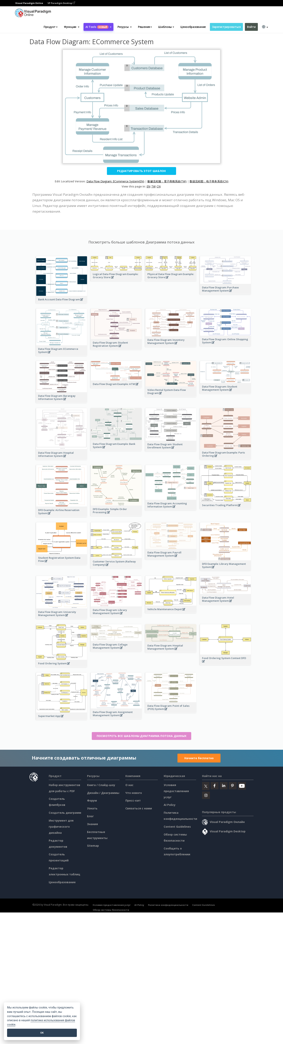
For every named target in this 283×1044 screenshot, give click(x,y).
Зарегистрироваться (226, 27)
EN (148, 186)
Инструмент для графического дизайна (61, 827)
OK (42, 1032)
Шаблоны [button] (166, 27)
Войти (251, 27)
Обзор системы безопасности (111, 909)
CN (159, 186)
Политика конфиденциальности (168, 904)
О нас (129, 785)
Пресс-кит (133, 800)
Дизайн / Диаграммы (103, 793)
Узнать (92, 808)
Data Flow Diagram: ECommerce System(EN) (115, 181)
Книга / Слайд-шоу (101, 785)
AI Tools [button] (98, 27)
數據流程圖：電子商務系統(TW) (167, 181)
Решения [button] (145, 27)
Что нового (133, 793)
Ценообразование (193, 27)
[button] (72, 27)
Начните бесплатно (199, 758)
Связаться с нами (138, 808)
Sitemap (93, 845)
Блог (90, 816)
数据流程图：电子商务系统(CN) (209, 181)
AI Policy (169, 805)
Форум (92, 800)
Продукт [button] (51, 27)
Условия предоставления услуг (176, 791)
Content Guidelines (177, 826)
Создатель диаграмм (65, 813)
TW (153, 186)
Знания (92, 824)
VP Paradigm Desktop (61, 3)
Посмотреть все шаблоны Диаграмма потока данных (142, 736)
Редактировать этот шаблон (141, 171)
